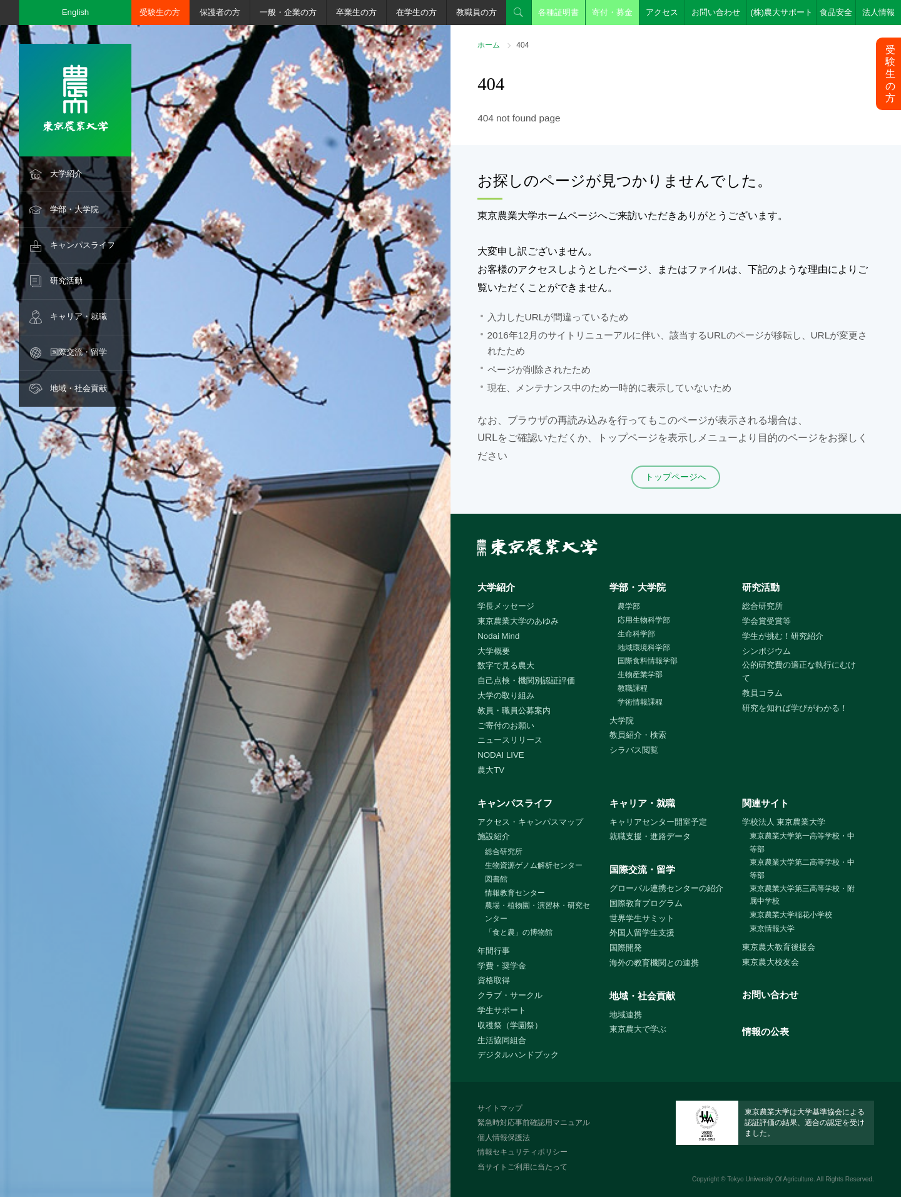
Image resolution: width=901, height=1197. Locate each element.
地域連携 (625, 1014)
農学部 (629, 606)
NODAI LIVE (500, 755)
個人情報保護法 (503, 1137)
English (75, 12)
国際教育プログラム (646, 903)
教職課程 (633, 688)
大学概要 (493, 651)
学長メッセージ (505, 606)
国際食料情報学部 (648, 660)
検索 (518, 12)
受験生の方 (160, 12)
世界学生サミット (641, 918)
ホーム (488, 45)
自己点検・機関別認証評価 (526, 680)
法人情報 (878, 12)
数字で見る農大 (505, 665)
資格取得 (493, 980)
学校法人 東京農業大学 (784, 822)
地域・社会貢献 (78, 388)
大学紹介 (66, 173)
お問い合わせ (715, 12)
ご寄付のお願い (505, 725)
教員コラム (762, 693)
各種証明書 (558, 12)
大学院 (621, 720)
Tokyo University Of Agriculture (770, 1179)
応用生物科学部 (644, 620)
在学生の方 (416, 12)
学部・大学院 (74, 209)
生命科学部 (636, 633)
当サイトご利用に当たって (522, 1167)
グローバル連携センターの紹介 (666, 888)
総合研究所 (762, 606)
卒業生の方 (356, 12)
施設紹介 (493, 836)
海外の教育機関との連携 (654, 962)
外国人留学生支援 (641, 932)
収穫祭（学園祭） (509, 1025)
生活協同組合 (501, 1040)
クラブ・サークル (509, 995)
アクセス (662, 12)
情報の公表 (765, 1031)
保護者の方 (220, 12)
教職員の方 (476, 12)
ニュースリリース (509, 740)
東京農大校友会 (770, 962)
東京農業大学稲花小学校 (791, 914)
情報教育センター (515, 893)
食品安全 (836, 12)
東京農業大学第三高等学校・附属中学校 (802, 895)
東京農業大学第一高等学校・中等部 (802, 842)
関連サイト (765, 803)
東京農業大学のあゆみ (518, 621)
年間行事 (493, 950)
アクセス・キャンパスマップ (530, 822)
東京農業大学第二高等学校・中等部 (802, 869)
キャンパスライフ (82, 245)
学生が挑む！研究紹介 (782, 636)
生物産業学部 (640, 674)
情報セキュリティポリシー (522, 1152)
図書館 (496, 879)
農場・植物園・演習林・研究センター (537, 912)
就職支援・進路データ (650, 836)
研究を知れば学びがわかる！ (795, 708)
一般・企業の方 (288, 12)
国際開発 (625, 947)
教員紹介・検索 (637, 735)
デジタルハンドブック (518, 1054)
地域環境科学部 (644, 647)
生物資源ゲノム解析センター (534, 865)
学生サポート (501, 1010)
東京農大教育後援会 (778, 947)
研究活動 (66, 280)
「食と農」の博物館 (518, 932)
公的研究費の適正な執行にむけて (799, 671)
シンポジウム (766, 651)
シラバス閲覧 (633, 750)
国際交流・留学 (78, 352)
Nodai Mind (498, 636)
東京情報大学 (772, 928)
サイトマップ (499, 1108)
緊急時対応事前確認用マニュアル (533, 1122)
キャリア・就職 (78, 316)
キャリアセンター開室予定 (658, 822)
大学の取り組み (505, 695)
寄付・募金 (612, 12)
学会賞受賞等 (766, 621)
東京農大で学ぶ (637, 1029)
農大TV (490, 770)
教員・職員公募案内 (514, 710)
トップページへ (675, 477)
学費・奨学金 (501, 965)
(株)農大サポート (781, 12)
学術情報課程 (640, 702)
